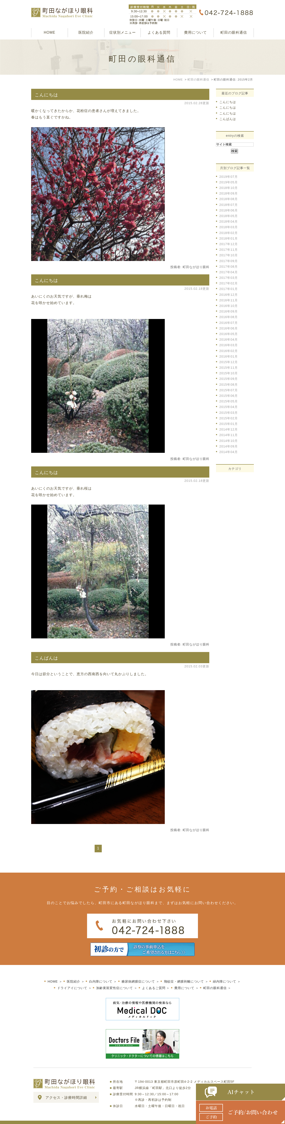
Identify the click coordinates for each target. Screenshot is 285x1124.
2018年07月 (228, 205)
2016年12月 (228, 294)
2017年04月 (228, 272)
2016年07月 (228, 323)
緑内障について (224, 972)
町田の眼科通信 (233, 32)
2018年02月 (228, 233)
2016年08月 (228, 317)
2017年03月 (228, 277)
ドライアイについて (72, 979)
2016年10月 (228, 306)
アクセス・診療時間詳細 (66, 1088)
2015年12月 (228, 362)
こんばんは (46, 658)
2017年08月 (228, 266)
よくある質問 (159, 32)
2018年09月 (228, 193)
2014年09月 (228, 446)
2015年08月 (228, 384)
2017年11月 (228, 249)
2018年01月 (228, 238)
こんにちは (46, 94)
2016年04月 (228, 339)
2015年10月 (228, 373)
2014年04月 (228, 452)
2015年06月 (228, 395)
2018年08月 (228, 199)
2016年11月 (228, 300)
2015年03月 (228, 412)
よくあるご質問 (153, 979)
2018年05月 (228, 216)
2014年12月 (228, 429)
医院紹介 (86, 32)
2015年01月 (228, 424)
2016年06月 (228, 328)
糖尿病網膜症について (138, 972)
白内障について (100, 972)
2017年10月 (228, 255)
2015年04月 (228, 407)
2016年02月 (228, 351)
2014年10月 (228, 441)
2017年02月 (228, 283)
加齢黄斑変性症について (114, 979)
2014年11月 (228, 435)
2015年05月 (228, 401)
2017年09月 (228, 261)
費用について (195, 32)
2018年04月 (228, 221)
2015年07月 (228, 390)
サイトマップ (44, 1117)
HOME (49, 32)
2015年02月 (228, 418)
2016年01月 (228, 356)
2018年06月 (228, 210)
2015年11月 (228, 367)
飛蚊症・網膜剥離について (184, 972)
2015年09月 (228, 379)
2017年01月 (228, 289)
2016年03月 (228, 345)
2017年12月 (228, 244)
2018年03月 (228, 227)
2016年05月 (228, 334)
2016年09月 (228, 311)
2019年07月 (228, 176)
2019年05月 (228, 182)
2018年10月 (228, 188)
